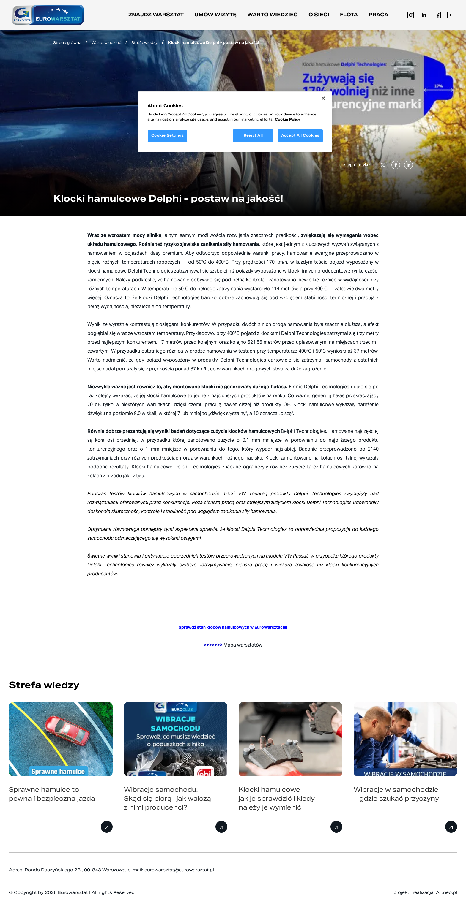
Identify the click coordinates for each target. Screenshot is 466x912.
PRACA (378, 15)
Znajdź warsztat (156, 15)
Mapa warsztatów (242, 645)
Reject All (253, 135)
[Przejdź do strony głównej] (48, 15)
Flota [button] (349, 15)
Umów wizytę (215, 15)
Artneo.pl (446, 892)
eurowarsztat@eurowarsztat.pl (179, 870)
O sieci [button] (318, 15)
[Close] (323, 98)
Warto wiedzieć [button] (272, 15)
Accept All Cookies (300, 135)
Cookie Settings (167, 135)
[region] (235, 121)
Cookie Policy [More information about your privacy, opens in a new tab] (287, 119)
